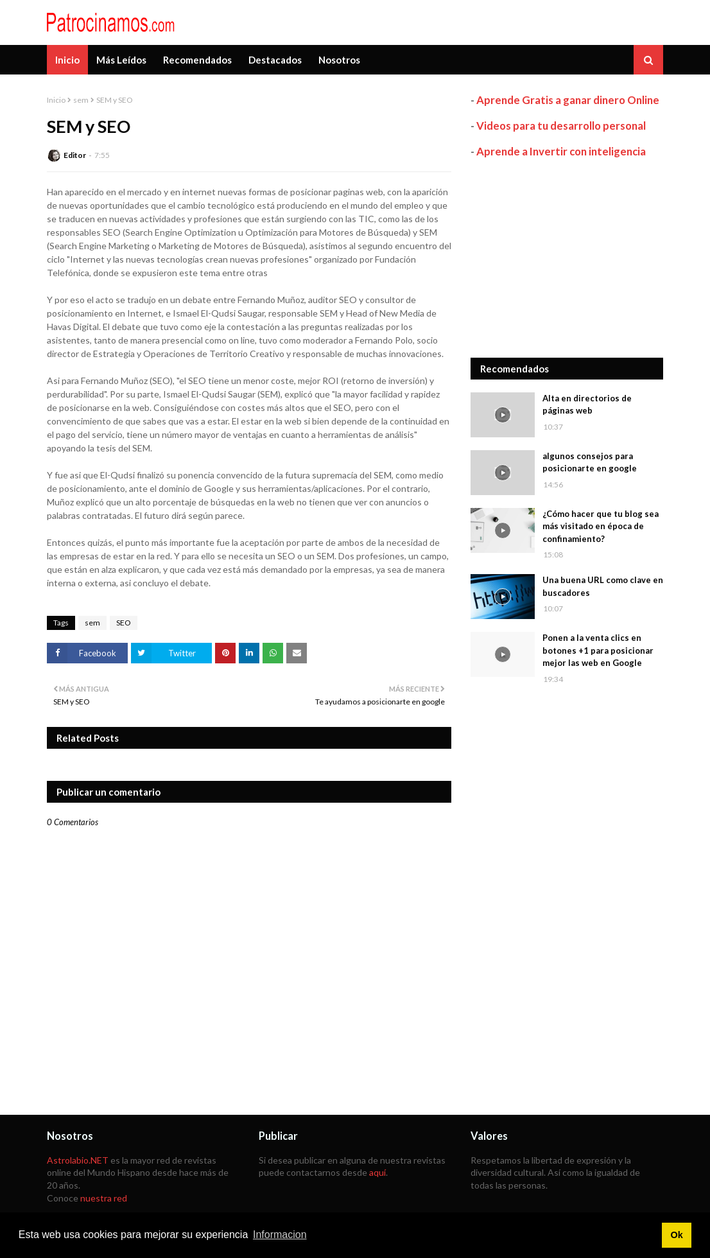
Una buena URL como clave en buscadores (602, 586)
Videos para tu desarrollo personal (561, 125)
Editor (75, 155)
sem (81, 100)
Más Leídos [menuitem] (121, 60)
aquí (377, 1172)
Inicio (56, 100)
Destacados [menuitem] (275, 60)
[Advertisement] (567, 258)
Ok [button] (676, 1235)
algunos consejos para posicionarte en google (589, 462)
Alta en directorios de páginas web (587, 404)
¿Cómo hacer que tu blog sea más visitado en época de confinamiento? (600, 526)
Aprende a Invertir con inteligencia (561, 151)
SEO (123, 622)
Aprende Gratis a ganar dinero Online (567, 100)
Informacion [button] (280, 1234)
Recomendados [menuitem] (197, 60)
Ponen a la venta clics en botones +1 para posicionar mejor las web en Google (598, 650)
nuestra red (103, 1197)
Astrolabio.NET (77, 1160)
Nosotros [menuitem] (339, 60)
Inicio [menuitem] (67, 60)
